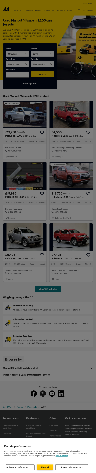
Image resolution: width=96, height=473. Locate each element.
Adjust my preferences (17, 467)
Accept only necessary (71, 467)
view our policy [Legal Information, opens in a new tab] (62, 456)
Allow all (45, 467)
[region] (48, 455)
